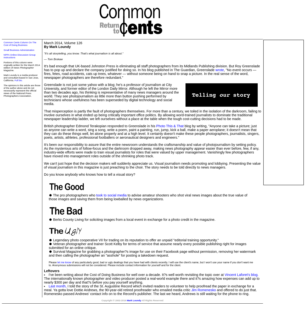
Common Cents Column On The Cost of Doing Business (20, 43)
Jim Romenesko (203, 290)
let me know (64, 262)
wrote (219, 70)
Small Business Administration (19, 50)
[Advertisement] (283, 112)
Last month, (57, 286)
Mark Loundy (134, 300)
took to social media (111, 195)
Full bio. (19, 80)
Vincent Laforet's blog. (242, 275)
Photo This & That (170, 126)
